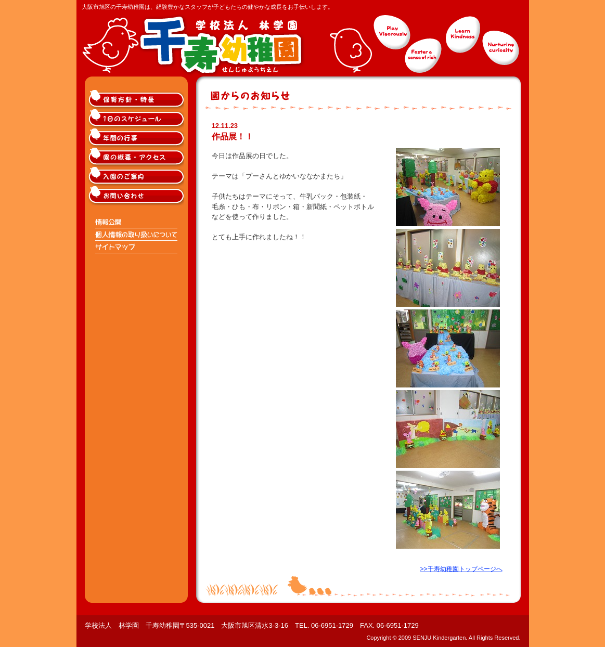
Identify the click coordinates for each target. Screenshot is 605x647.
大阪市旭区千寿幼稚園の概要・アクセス (136, 157)
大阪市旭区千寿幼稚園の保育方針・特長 (136, 99)
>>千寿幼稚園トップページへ (461, 569)
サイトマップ (136, 247)
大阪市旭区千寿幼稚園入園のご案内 (136, 176)
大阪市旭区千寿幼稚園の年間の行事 (136, 138)
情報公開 (136, 222)
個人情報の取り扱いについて (136, 234)
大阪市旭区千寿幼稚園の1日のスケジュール (136, 118)
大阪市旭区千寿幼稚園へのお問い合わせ (136, 195)
